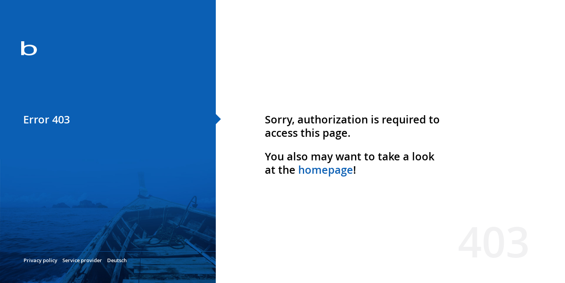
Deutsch (117, 260)
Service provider (82, 260)
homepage (325, 170)
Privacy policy (40, 260)
